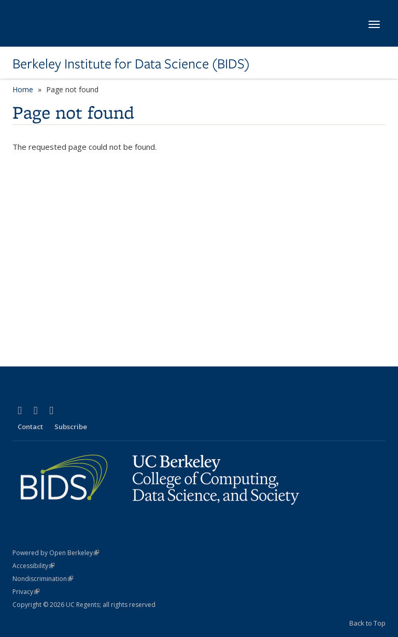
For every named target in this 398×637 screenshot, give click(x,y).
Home (22, 89)
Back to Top (367, 623)
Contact (30, 426)
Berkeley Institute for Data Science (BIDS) (131, 63)
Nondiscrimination (42, 578)
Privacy (25, 591)
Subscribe (70, 426)
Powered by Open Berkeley (55, 552)
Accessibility (33, 565)
